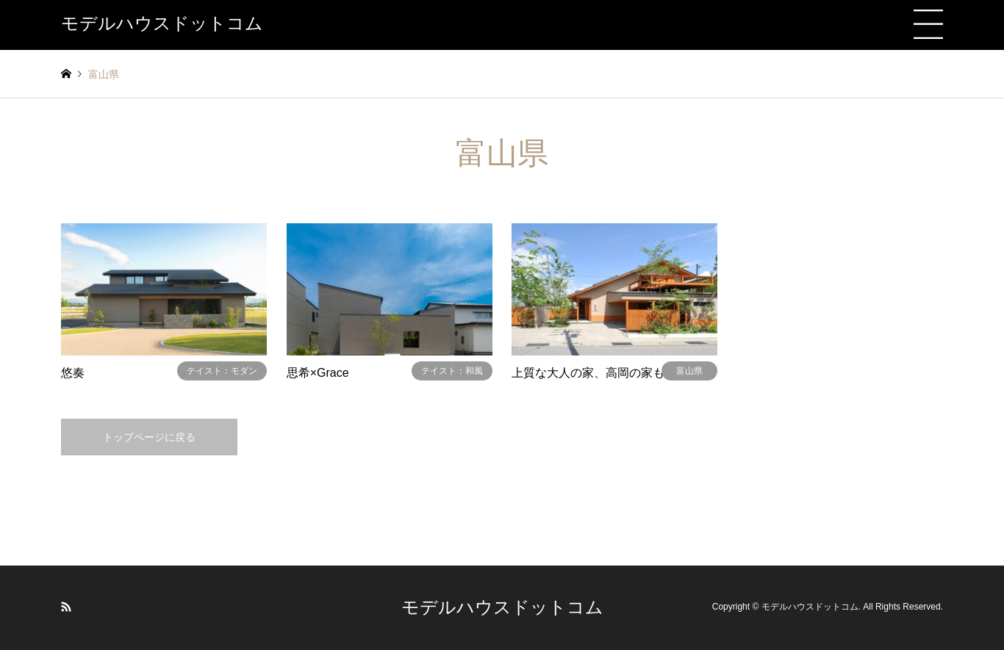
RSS (66, 607)
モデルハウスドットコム (502, 607)
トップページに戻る (149, 437)
